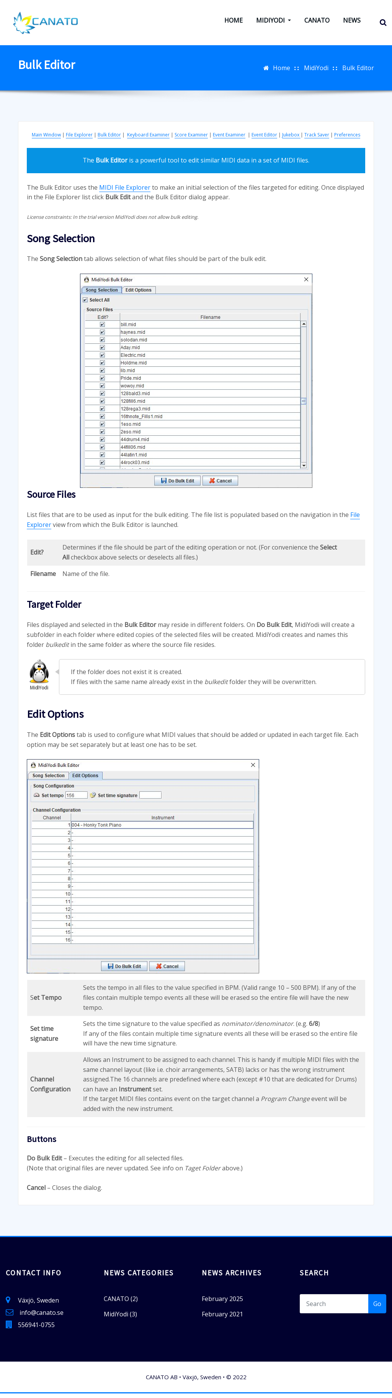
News (352, 22)
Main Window (46, 139)
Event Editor (264, 139)
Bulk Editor (358, 72)
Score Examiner (191, 139)
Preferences (347, 139)
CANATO (317, 22)
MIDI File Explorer (124, 191)
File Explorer (79, 139)
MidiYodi (273, 22)
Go (377, 1308)
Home (233, 22)
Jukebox (291, 139)
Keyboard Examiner (148, 139)
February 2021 (222, 1318)
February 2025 (222, 1303)
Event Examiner (229, 139)
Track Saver (316, 139)
